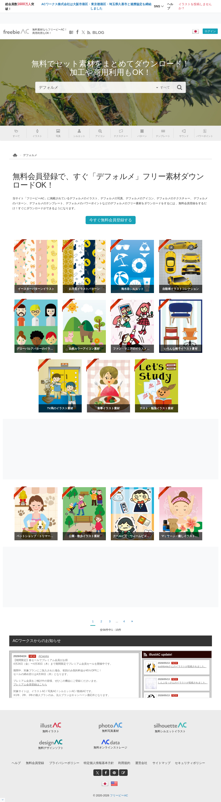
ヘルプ (16, 763)
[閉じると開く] (2, 800)
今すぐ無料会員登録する (110, 220)
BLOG (98, 32)
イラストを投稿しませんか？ (195, 6)
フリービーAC (119, 795)
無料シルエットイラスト (170, 731)
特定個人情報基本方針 (99, 763)
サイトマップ (161, 763)
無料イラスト (50, 731)
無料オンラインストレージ (110, 747)
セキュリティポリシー (190, 763)
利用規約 (124, 763)
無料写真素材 (110, 730)
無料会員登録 (35, 763)
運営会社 (141, 763)
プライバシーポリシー (64, 763)
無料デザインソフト (50, 748)
